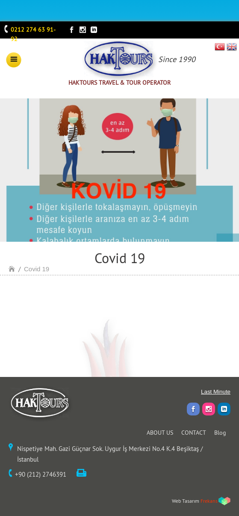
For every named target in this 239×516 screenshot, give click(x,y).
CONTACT (193, 432)
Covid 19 (36, 269)
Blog (220, 432)
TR (220, 46)
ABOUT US (160, 432)
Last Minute (215, 391)
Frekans (209, 501)
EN (231, 46)
